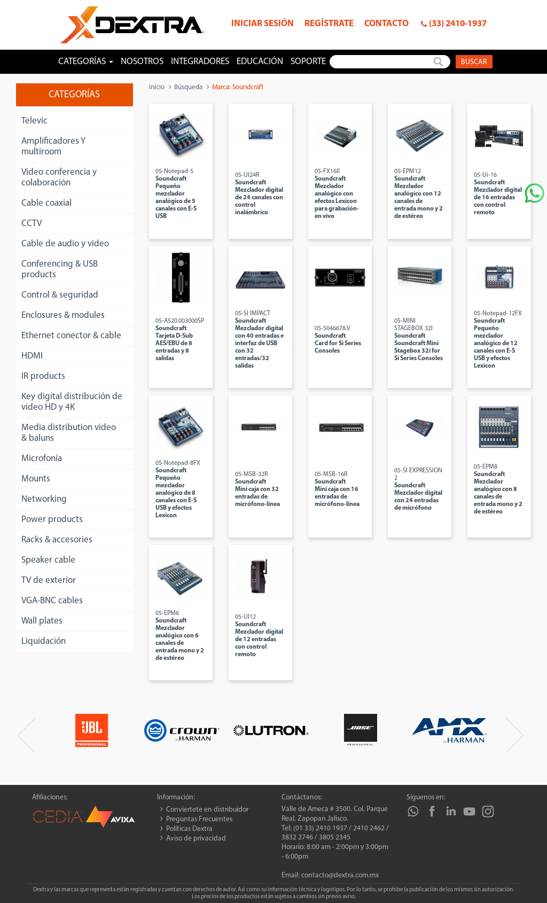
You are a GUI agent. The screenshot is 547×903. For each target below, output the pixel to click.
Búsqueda (188, 87)
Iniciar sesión (262, 23)
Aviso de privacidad (196, 838)
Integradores (200, 61)
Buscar (474, 62)
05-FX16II (337, 194)
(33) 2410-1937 (458, 23)
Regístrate (329, 23)
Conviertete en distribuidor (207, 809)
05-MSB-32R (257, 489)
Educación (260, 61)
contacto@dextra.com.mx (340, 875)
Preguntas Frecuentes (199, 819)
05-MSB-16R (337, 489)
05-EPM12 (418, 194)
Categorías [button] (85, 61)
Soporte (308, 61)
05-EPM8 (498, 489)
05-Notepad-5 (176, 194)
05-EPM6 (179, 635)
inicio (157, 87)
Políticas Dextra (189, 829)
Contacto (386, 23)
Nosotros (142, 61)
